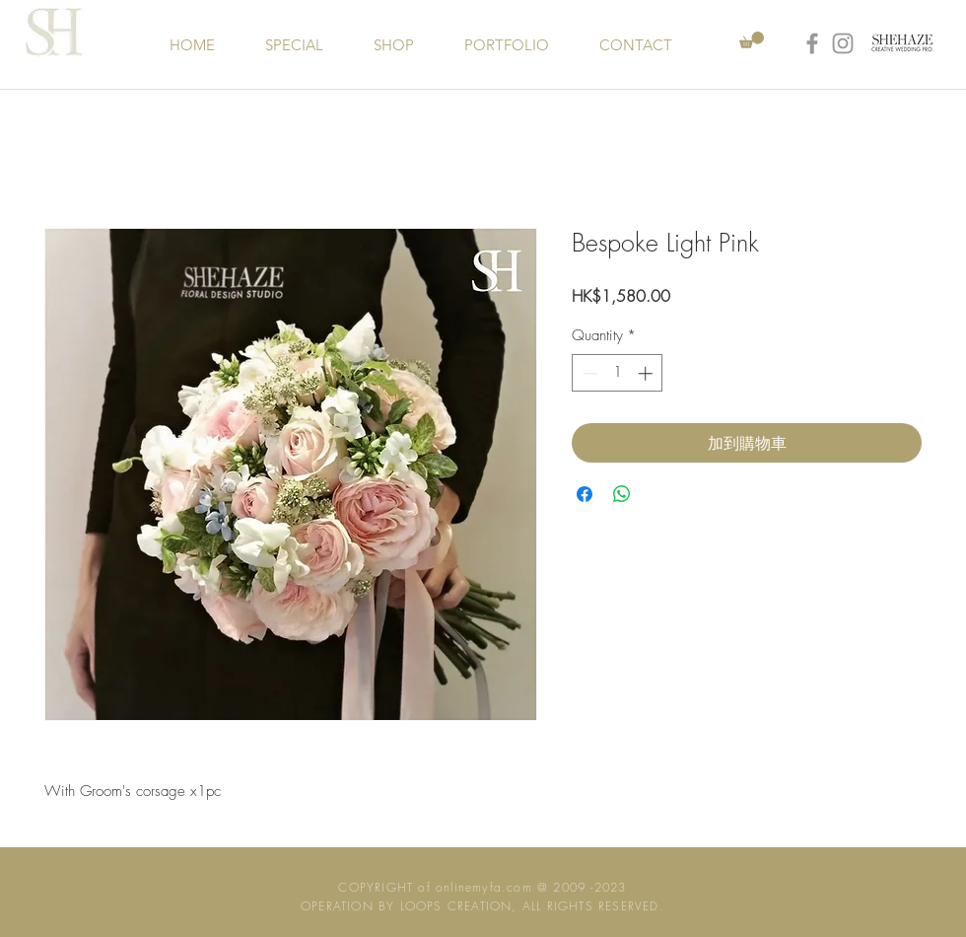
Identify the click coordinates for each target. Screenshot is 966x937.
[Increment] (647, 373)
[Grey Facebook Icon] (812, 43)
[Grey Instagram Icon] (843, 43)
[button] (751, 40)
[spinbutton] (617, 373)
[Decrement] (588, 373)
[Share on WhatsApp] (622, 494)
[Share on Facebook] (584, 494)
